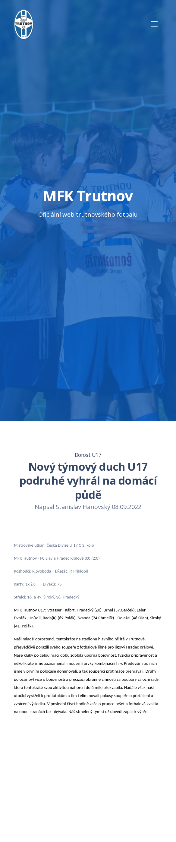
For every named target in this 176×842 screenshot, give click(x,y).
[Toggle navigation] (154, 24)
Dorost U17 (88, 454)
